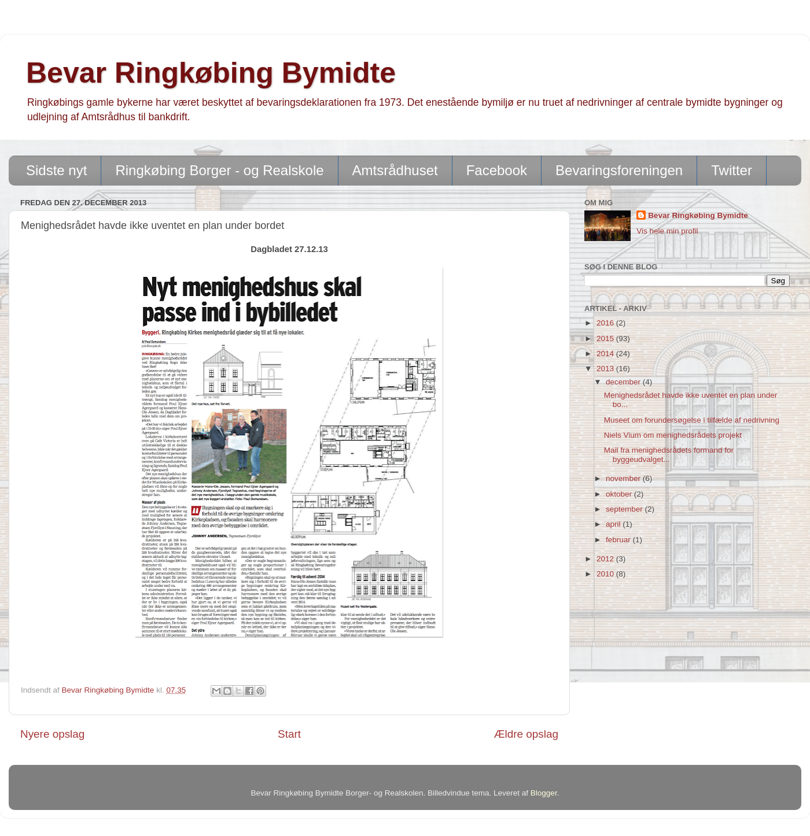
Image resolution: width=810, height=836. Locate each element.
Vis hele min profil (667, 231)
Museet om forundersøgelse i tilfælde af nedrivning (691, 420)
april (614, 524)
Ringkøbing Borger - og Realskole (219, 170)
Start (289, 734)
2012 (606, 558)
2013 (606, 368)
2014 (606, 353)
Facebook (496, 170)
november (624, 478)
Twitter (731, 170)
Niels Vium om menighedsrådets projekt (673, 435)
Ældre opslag (526, 734)
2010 (606, 573)
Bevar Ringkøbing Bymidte (211, 73)
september (625, 509)
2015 (606, 338)
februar (619, 539)
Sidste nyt (56, 170)
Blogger (544, 793)
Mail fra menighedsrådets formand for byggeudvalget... (669, 455)
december (624, 382)
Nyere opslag (52, 734)
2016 (606, 323)
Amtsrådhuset (395, 170)
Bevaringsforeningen (619, 170)
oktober (620, 494)
